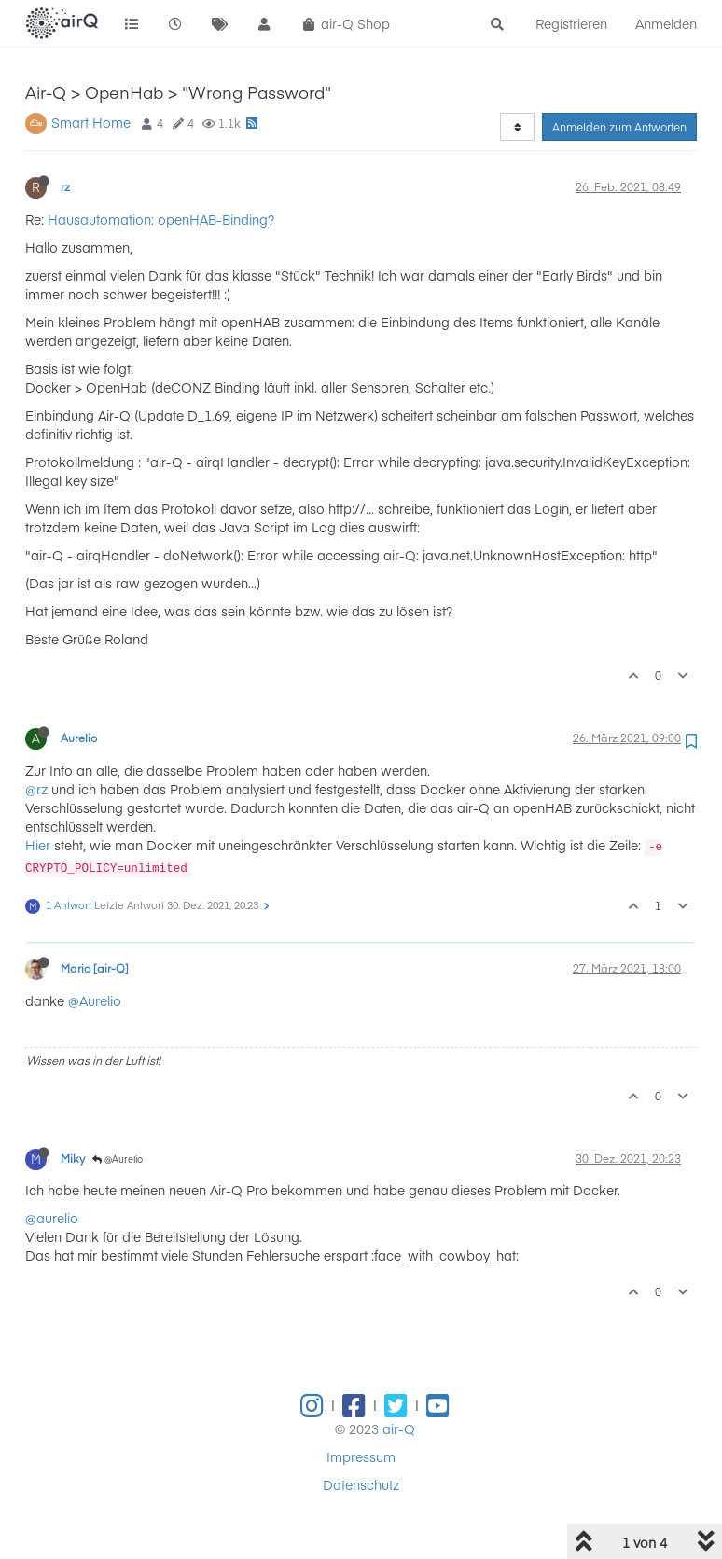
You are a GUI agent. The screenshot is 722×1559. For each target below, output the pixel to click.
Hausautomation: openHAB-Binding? (161, 219)
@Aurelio (94, 1000)
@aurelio (51, 1217)
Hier (37, 844)
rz (65, 186)
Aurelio (79, 737)
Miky (73, 1158)
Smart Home (91, 122)
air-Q (398, 1428)
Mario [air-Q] (95, 967)
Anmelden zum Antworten (619, 126)
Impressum (361, 1456)
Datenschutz (361, 1484)
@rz (36, 789)
